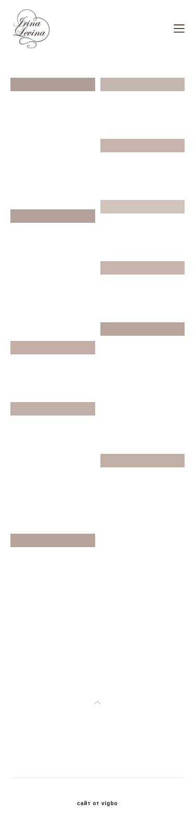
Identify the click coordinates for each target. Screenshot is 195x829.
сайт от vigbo (97, 803)
